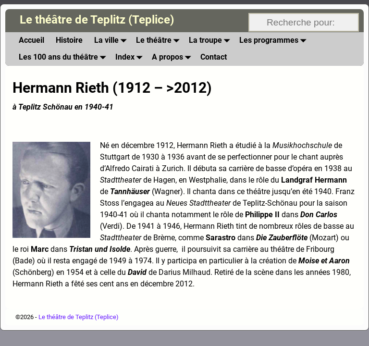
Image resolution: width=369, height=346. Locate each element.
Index (130, 57)
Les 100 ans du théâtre (64, 57)
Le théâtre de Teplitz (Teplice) (97, 19)
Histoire (69, 40)
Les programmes (274, 40)
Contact (213, 57)
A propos (173, 57)
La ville (112, 40)
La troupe (211, 40)
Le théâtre (159, 40)
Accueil (31, 40)
